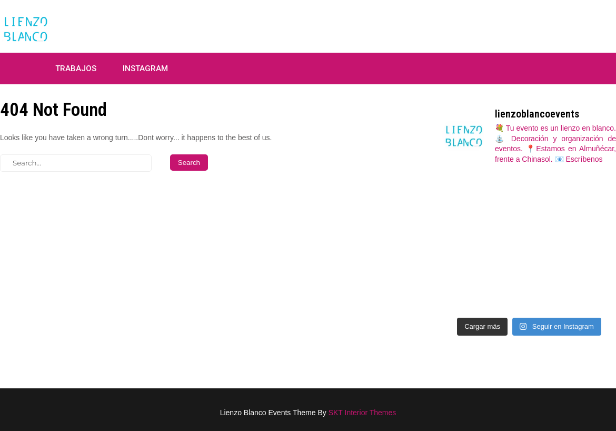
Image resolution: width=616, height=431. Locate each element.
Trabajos (75, 68)
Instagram (145, 68)
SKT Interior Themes (362, 412)
